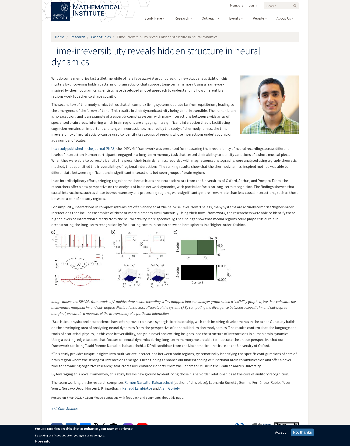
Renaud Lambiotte (137, 388)
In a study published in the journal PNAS (83, 148)
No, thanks (302, 432)
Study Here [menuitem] (153, 18)
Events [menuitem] (234, 18)
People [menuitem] (258, 18)
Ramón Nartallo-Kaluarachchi (148, 382)
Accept (280, 432)
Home (60, 36)
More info (42, 441)
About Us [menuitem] (283, 18)
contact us (111, 397)
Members (236, 5)
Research (77, 36)
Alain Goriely (169, 388)
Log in (253, 5)
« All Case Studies (64, 408)
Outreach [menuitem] (209, 18)
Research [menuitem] (182, 18)
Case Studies (101, 36)
